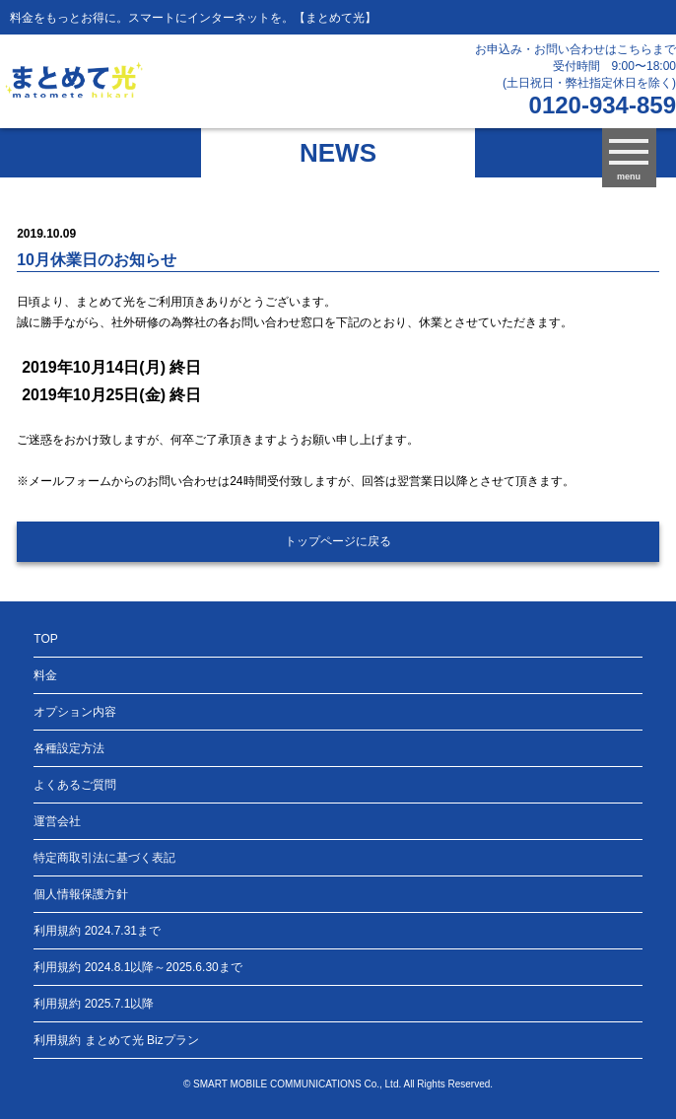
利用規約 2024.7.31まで (97, 931)
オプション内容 (75, 712)
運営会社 (57, 821)
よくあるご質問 (75, 785)
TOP (45, 639)
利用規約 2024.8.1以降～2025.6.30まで (137, 967)
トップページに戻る (338, 541)
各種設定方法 (69, 748)
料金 (45, 675)
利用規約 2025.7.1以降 (94, 1004)
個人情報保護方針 (81, 894)
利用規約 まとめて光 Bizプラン (116, 1040)
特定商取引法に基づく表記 (104, 858)
